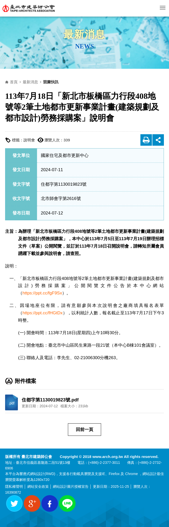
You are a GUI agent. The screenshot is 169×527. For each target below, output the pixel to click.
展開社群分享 (158, 140)
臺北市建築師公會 (29, 8)
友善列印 (146, 140)
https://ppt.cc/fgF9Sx (42, 293)
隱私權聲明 (14, 486)
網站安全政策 (38, 486)
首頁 (14, 82)
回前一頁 (84, 429)
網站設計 (37, 474)
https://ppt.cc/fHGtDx (42, 312)
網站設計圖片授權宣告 (71, 486)
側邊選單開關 (88, 58)
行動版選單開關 (162, 8)
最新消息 (30, 82)
